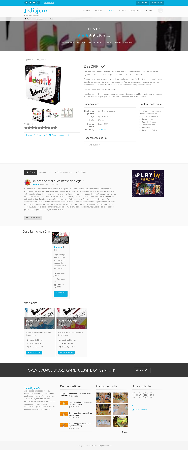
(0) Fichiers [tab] (81, 172)
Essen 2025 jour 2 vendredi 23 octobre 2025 (80, 425)
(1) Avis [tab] (30, 172)
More (124, 432)
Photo (30, 60)
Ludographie (135, 11)
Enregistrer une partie (59, 135)
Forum (149, 11)
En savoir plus (60, 294)
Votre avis (42, 135)
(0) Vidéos (42, 60)
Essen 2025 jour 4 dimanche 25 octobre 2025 (80, 403)
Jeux (110, 11)
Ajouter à (29, 135)
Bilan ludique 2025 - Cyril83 (80, 393)
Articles (98, 11)
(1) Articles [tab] (45, 172)
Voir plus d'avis (33, 218)
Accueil (86, 11)
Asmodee (102, 129)
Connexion (157, 3)
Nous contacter (47, 3)
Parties (121, 11)
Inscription (142, 3)
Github (141, 370)
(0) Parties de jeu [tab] (63, 172)
